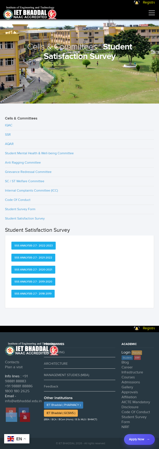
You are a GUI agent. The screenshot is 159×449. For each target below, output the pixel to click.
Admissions (131, 382)
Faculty (137, 352)
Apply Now (136, 439)
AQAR (9, 144)
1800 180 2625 (17, 391)
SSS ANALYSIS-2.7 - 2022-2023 (33, 245)
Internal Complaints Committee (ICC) (31, 191)
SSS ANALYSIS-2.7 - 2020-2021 (33, 269)
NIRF (125, 427)
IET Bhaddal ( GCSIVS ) (61, 413)
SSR (8, 135)
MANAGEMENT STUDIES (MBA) (66, 375)
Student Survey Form (20, 209)
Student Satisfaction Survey (25, 219)
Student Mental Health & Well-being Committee (39, 153)
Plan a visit (14, 367)
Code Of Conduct (17, 200)
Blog (125, 362)
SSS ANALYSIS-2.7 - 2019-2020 (33, 281)
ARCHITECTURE (56, 364)
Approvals (130, 392)
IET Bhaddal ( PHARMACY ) (64, 405)
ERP (137, 357)
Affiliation (129, 397)
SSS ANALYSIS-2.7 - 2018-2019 (33, 293)
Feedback (51, 387)
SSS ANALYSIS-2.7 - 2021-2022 (33, 257)
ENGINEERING (54, 352)
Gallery (127, 387)
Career (127, 367)
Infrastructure (132, 372)
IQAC (8, 125)
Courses (128, 377)
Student (127, 357)
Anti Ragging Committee (23, 163)
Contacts (12, 362)
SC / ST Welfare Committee (24, 181)
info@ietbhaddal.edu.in (23, 401)
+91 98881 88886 (19, 386)
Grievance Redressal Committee (28, 172)
